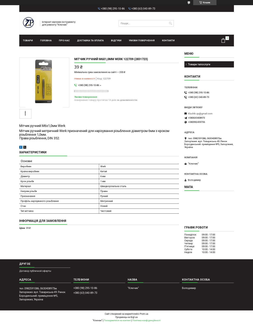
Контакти (168, 40)
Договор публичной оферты (35, 271)
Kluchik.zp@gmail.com (200, 113)
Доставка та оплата (90, 40)
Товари (28, 40)
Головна (46, 40)
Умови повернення (142, 40)
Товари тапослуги (199, 64)
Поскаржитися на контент (117, 320)
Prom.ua (144, 314)
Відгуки (116, 40)
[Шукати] (170, 23)
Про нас (64, 40)
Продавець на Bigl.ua (126, 317)
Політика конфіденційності (146, 320)
